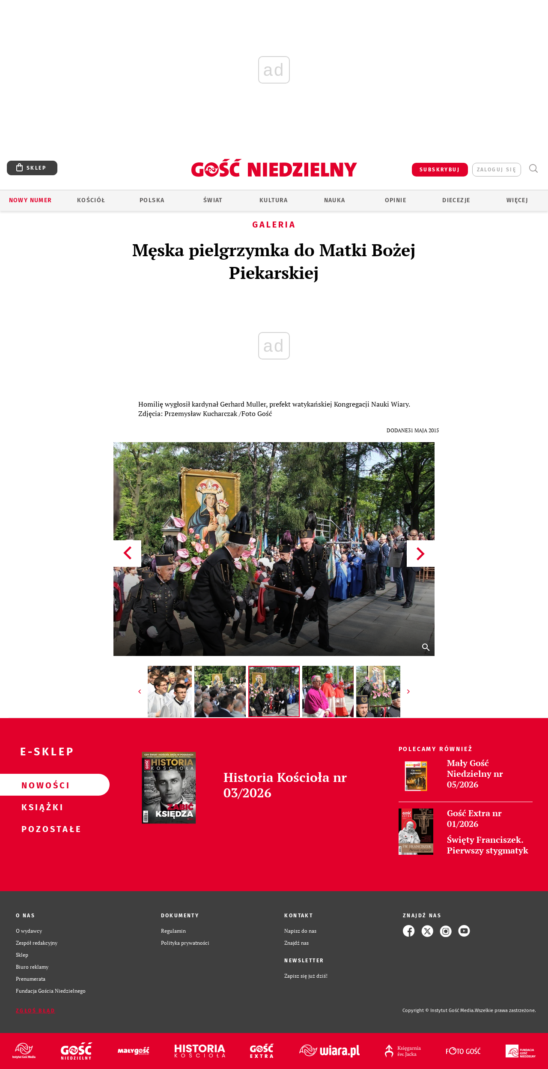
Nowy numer (30, 200)
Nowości (41, 785)
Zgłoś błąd (35, 1011)
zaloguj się (496, 170)
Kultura (273, 200)
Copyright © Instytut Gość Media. (438, 1010)
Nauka (334, 200)
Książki (41, 806)
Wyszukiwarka (533, 169)
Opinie (395, 200)
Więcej (517, 200)
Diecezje (456, 200)
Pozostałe (41, 828)
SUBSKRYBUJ (440, 170)
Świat (213, 200)
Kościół (91, 200)
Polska (152, 200)
